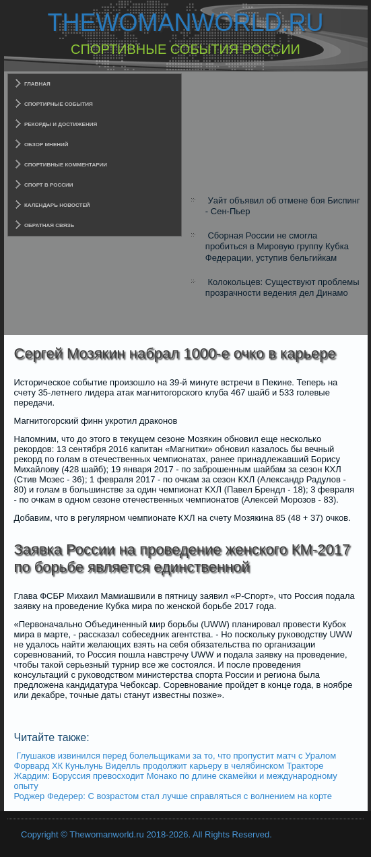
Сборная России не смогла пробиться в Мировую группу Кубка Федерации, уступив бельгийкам (277, 246)
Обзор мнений (46, 144)
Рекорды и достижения (60, 124)
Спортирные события (58, 104)
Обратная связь (49, 225)
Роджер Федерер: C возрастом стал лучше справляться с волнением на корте (173, 796)
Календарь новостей (57, 205)
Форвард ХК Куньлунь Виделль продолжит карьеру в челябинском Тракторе (169, 766)
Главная (37, 84)
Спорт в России (48, 185)
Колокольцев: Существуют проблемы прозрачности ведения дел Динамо (282, 287)
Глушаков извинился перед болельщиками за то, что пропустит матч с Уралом (176, 756)
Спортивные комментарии (65, 165)
